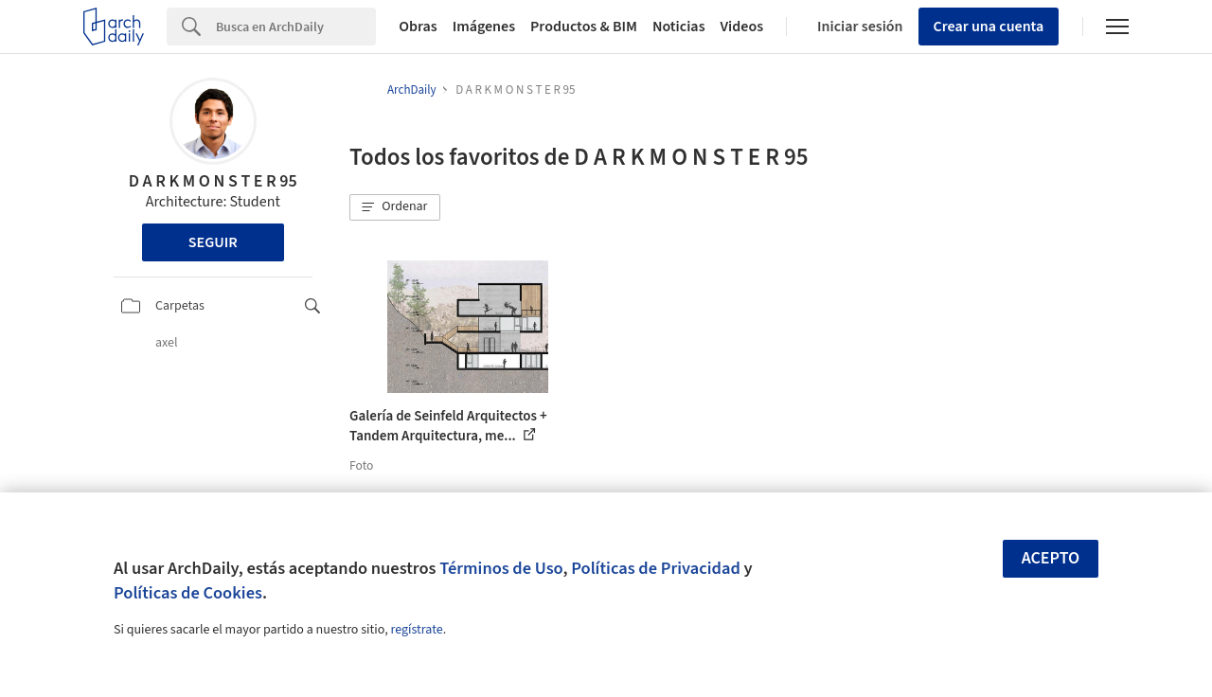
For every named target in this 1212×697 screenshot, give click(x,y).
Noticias (678, 26)
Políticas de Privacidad (655, 568)
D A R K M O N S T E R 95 (213, 181)
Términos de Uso (500, 568)
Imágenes (484, 26)
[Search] (296, 26)
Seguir (213, 242)
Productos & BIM (583, 26)
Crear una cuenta (989, 26)
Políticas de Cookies (188, 593)
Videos (742, 26)
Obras (418, 26)
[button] (394, 207)
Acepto (1051, 558)
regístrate (416, 629)
